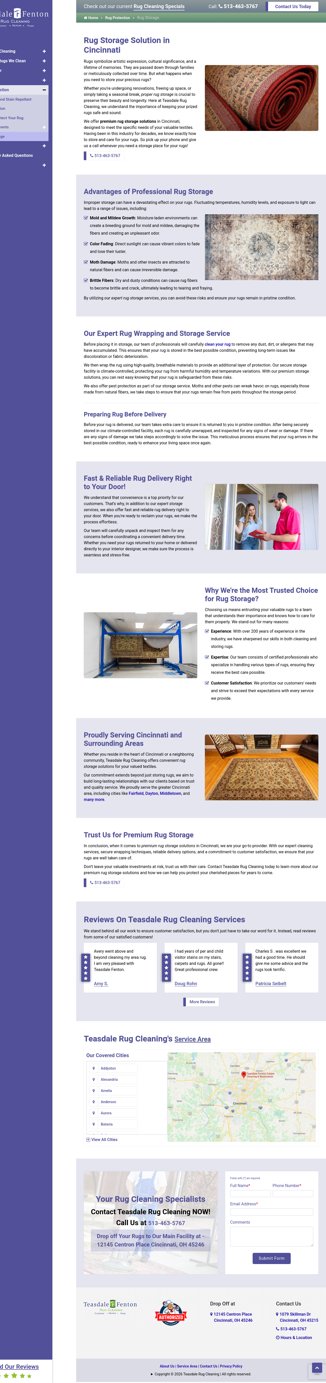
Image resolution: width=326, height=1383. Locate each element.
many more (94, 799)
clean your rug (218, 344)
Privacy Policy (231, 1367)
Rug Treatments (19, 124)
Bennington (153, 1103)
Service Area (197, 1039)
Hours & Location (294, 1338)
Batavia (150, 1092)
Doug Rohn (186, 984)
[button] (68, 48)
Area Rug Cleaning (22, 48)
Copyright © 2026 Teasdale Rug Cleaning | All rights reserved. (203, 1375)
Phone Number (287, 1186)
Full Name (240, 1186)
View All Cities (104, 1140)
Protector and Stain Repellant (30, 96)
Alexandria (152, 1069)
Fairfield (136, 793)
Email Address (244, 1205)
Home (11, 38)
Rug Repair (16, 67)
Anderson (151, 1080)
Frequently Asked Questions (31, 152)
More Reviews (202, 1002)
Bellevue (107, 1103)
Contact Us (208, 1367)
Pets (10, 142)
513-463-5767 (238, 6)
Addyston (108, 1069)
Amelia (106, 1080)
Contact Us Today (293, 6)
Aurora (106, 1092)
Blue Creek (152, 1125)
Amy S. (101, 984)
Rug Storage (17, 133)
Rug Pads (14, 77)
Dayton (151, 793)
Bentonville (110, 1114)
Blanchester (110, 1125)
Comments (240, 1223)
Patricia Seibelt (270, 984)
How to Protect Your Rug (26, 115)
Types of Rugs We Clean (28, 57)
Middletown (170, 793)
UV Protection (17, 105)
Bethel (149, 1114)
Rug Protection (19, 86)
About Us (14, 162)
